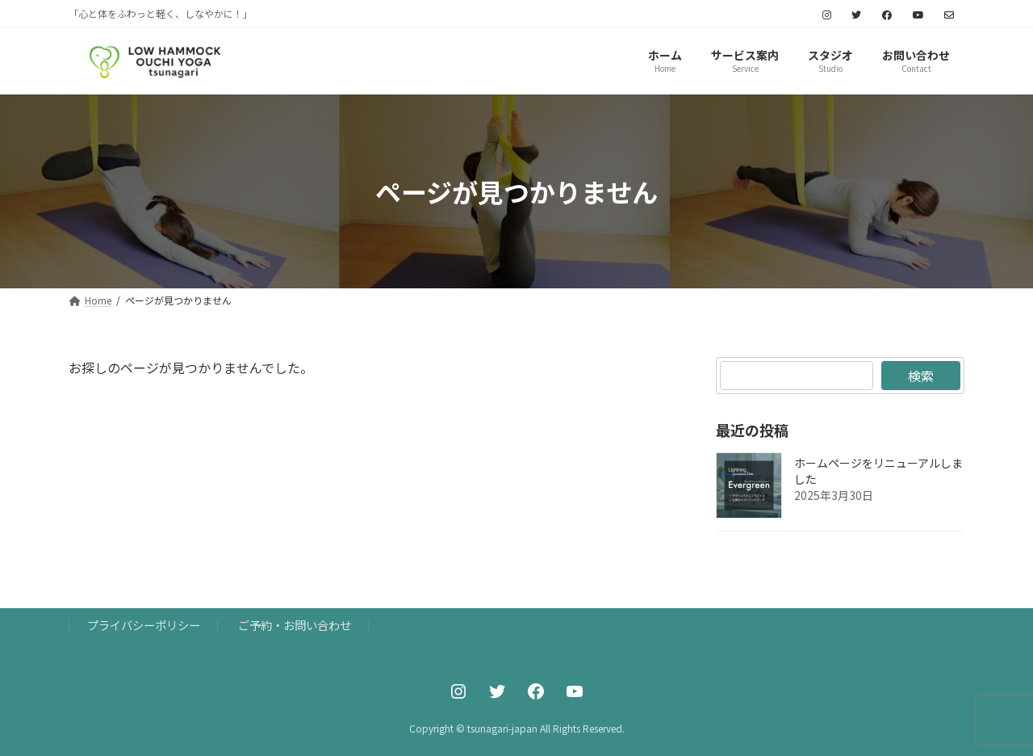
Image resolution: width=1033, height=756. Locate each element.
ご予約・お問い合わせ (294, 624)
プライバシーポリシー (143, 624)
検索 (921, 375)
